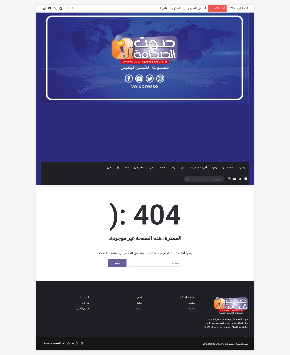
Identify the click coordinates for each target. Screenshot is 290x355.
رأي (117, 167)
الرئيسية (242, 167)
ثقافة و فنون (139, 167)
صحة (127, 167)
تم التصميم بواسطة (53, 342)
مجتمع (152, 167)
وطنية (214, 167)
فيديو (109, 167)
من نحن (84, 302)
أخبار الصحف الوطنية (198, 167)
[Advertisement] (145, 132)
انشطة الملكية (228, 167)
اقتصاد (162, 167)
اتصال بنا (84, 297)
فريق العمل (82, 308)
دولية (182, 167)
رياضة (172, 167)
